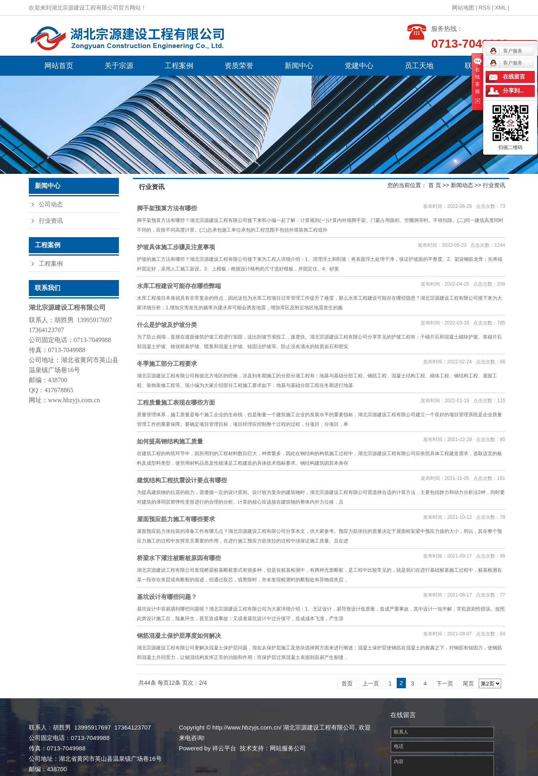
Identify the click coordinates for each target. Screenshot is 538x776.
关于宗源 (118, 66)
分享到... (513, 91)
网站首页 (58, 66)
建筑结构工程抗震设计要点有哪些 (182, 480)
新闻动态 (462, 185)
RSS (484, 7)
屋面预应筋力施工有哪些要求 (176, 519)
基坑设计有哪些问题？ (167, 596)
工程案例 (179, 66)
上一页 (370, 683)
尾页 (468, 683)
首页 (347, 683)
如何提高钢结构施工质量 (170, 441)
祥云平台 (224, 748)
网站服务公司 (288, 748)
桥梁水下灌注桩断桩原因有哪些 (179, 557)
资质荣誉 (239, 66)
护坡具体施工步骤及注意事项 (176, 247)
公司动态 (51, 204)
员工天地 (419, 66)
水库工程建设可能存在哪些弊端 (179, 285)
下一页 (444, 683)
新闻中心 (299, 66)
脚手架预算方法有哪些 (167, 208)
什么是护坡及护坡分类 (167, 324)
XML (500, 7)
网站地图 (463, 7)
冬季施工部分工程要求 (167, 363)
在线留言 (514, 77)
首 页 (434, 185)
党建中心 (359, 66)
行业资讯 (51, 221)
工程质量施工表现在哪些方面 (176, 402)
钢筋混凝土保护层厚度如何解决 (179, 635)
